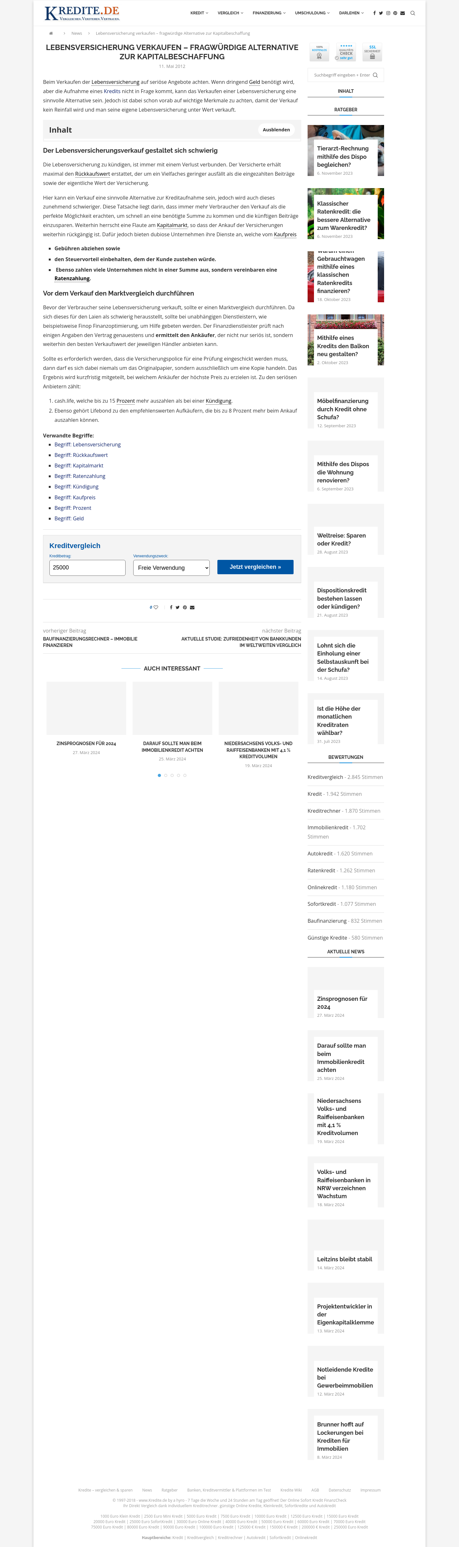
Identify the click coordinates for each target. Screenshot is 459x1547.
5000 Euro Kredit (201, 1516)
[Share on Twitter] (178, 607)
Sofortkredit (322, 903)
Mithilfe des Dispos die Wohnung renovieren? (343, 472)
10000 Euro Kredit (270, 1516)
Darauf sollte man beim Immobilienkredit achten (341, 1057)
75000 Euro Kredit (107, 1527)
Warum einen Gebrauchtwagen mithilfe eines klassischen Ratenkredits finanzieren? (341, 270)
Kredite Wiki (291, 1490)
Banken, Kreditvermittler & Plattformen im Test (229, 1490)
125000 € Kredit (251, 1527)
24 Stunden (238, 1500)
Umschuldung (310, 13)
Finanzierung (267, 13)
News (76, 33)
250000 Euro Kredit (351, 1527)
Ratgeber (170, 1490)
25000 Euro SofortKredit (150, 1521)
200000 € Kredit (316, 1527)
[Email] (402, 13)
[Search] (413, 13)
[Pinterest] (395, 13)
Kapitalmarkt (172, 225)
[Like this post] (160, 607)
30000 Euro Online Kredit (199, 1521)
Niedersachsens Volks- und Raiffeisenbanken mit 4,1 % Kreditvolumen (258, 750)
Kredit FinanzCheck (329, 1500)
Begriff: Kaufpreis (75, 497)
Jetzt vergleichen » (255, 567)
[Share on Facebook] (171, 607)
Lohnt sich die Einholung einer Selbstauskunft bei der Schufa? (343, 657)
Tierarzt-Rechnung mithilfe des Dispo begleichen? (343, 156)
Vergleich (228, 13)
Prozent (126, 400)
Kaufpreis (285, 234)
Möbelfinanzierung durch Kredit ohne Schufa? (342, 409)
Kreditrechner (324, 810)
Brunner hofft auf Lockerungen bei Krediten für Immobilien (340, 1436)
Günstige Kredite (327, 937)
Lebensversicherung (115, 81)
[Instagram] (388, 13)
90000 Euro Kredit (179, 1527)
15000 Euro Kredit (343, 1516)
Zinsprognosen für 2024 (86, 743)
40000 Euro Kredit (241, 1521)
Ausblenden (276, 130)
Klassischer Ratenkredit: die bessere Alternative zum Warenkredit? (343, 215)
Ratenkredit (321, 870)
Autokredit (320, 853)
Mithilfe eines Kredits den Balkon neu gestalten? (343, 345)
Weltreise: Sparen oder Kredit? (341, 539)
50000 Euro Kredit (277, 1521)
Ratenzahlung (72, 278)
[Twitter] (381, 13)
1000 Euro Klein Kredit (120, 1516)
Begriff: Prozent (73, 507)
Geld (254, 81)
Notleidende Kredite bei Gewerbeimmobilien (345, 1377)
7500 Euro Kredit (235, 1516)
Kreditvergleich (325, 777)
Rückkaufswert (92, 173)
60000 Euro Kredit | (315, 1521)
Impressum (371, 1490)
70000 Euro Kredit (349, 1521)
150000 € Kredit (284, 1527)
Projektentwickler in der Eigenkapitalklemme (345, 1314)
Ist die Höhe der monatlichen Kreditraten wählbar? (339, 720)
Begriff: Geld (69, 518)
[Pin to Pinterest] (185, 607)
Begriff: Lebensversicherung (88, 444)
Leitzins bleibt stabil (344, 1259)
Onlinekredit (322, 887)
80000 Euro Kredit (143, 1527)
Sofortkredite (296, 1505)
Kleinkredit (272, 1505)
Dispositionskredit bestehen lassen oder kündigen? (342, 598)
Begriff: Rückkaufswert (81, 454)
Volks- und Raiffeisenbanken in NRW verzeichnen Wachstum (344, 1184)
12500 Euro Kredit (306, 1516)
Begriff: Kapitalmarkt (79, 465)
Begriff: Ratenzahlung (80, 476)
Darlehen (349, 13)
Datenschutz (340, 1490)
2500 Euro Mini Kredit (163, 1516)
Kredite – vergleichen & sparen (105, 1490)
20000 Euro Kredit (109, 1521)
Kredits (112, 91)
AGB (315, 1490)
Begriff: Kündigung (76, 486)
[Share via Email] (192, 607)
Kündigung (218, 400)
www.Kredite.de (153, 1500)
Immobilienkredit (328, 827)
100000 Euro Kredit (216, 1527)
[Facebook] (374, 13)
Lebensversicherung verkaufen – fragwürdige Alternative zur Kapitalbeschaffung (173, 33)
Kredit (197, 13)
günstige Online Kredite (240, 1505)
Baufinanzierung (327, 920)
